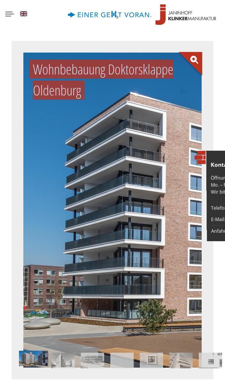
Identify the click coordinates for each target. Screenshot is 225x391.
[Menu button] (9, 14)
